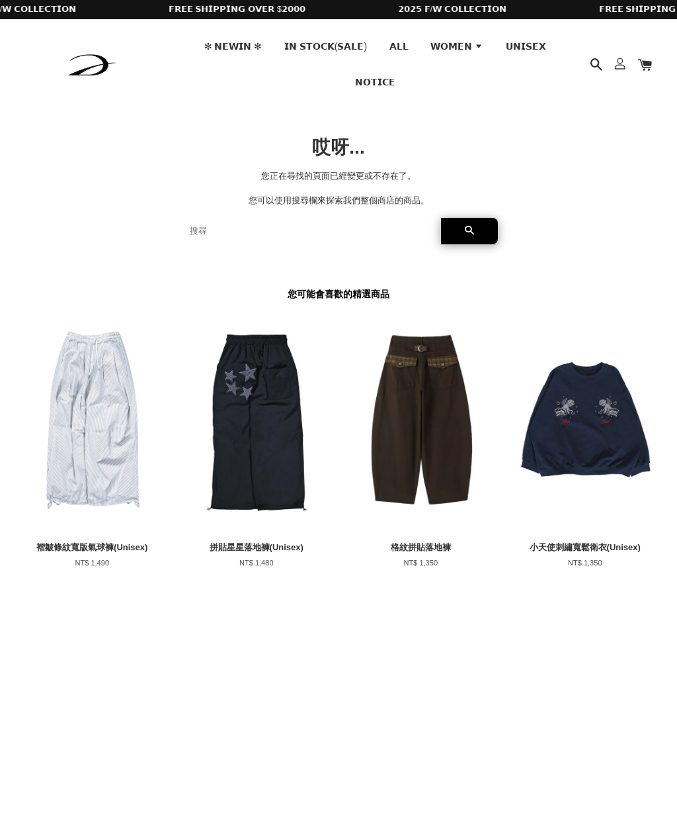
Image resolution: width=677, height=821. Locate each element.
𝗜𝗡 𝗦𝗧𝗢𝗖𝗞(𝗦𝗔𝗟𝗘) (325, 46)
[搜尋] (310, 231)
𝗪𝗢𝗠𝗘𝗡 (456, 46)
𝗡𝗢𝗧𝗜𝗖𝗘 (375, 82)
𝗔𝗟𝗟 (399, 46)
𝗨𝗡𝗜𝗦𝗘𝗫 (526, 46)
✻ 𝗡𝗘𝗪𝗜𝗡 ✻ (233, 46)
